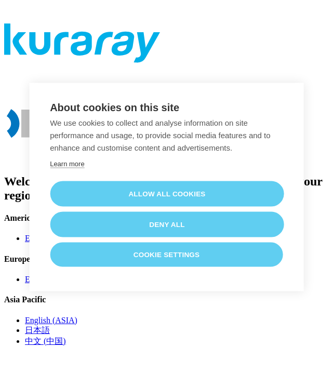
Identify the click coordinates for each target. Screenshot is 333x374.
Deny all (166, 224)
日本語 (37, 330)
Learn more (67, 163)
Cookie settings (167, 254)
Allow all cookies (166, 193)
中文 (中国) (45, 341)
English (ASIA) (51, 320)
